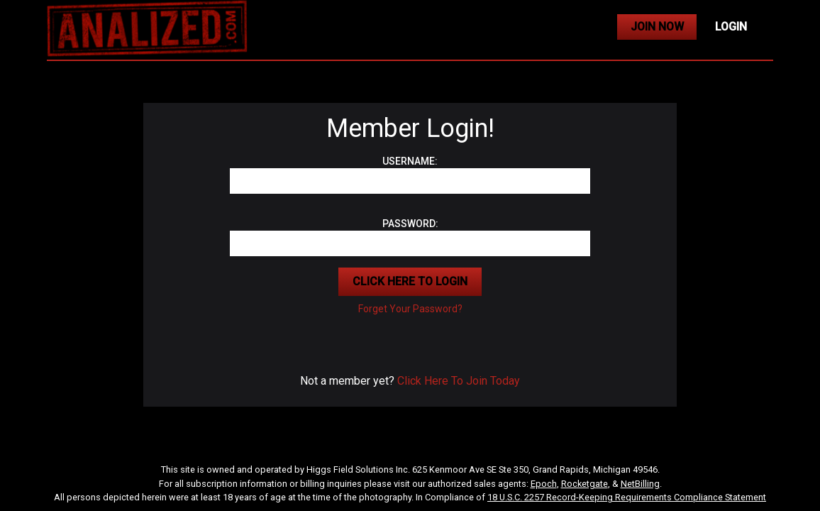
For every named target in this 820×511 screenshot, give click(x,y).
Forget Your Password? (410, 308)
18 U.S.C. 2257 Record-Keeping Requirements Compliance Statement (626, 497)
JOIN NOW (657, 26)
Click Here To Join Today (458, 381)
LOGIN (731, 26)
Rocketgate (584, 483)
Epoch (544, 483)
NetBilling (640, 483)
